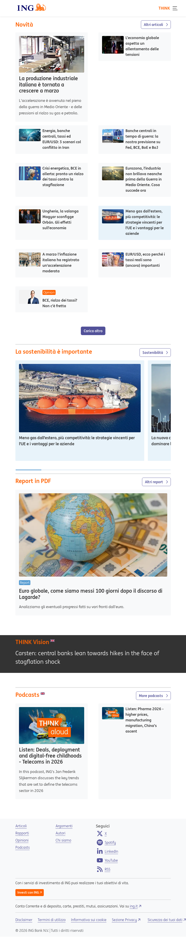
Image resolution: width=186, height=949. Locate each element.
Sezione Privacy (126, 920)
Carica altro (93, 331)
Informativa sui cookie (89, 920)
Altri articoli (156, 24)
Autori (60, 833)
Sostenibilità (155, 352)
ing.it (135, 906)
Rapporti (22, 833)
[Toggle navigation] (175, 8)
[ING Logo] (31, 7)
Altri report (156, 482)
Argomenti (64, 826)
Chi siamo (63, 840)
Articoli (21, 826)
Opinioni (22, 840)
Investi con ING (29, 892)
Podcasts (22, 847)
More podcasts (153, 695)
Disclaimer (23, 920)
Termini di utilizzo (52, 920)
